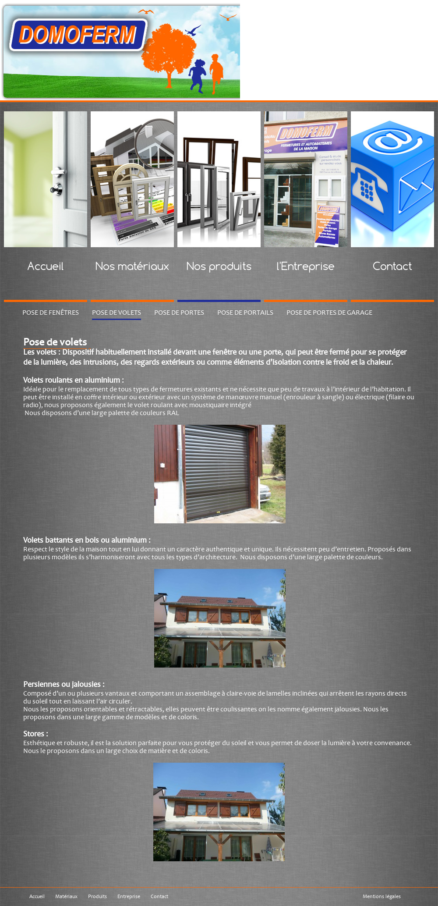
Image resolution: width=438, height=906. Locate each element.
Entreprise (128, 896)
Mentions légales (382, 896)
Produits (97, 896)
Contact (159, 896)
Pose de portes (179, 312)
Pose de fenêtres (50, 312)
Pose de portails (245, 312)
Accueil (37, 896)
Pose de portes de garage (329, 312)
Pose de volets (116, 312)
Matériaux (66, 896)
